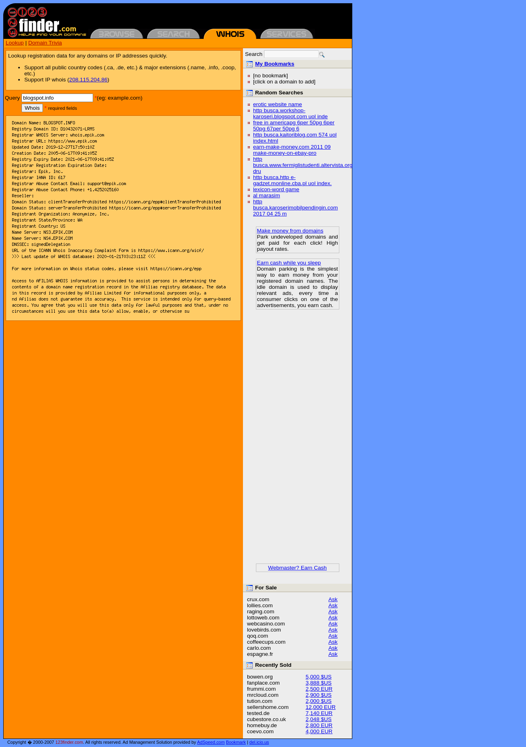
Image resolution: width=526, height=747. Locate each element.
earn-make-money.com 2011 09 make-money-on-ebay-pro (292, 150)
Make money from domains (290, 231)
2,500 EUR (319, 689)
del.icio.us (259, 742)
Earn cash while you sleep (289, 263)
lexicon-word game (276, 189)
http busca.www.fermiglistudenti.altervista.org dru (303, 165)
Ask (333, 599)
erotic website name (277, 104)
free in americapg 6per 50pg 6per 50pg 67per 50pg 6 (293, 126)
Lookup (15, 43)
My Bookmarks (274, 64)
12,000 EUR (321, 707)
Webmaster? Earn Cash (297, 568)
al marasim (266, 195)
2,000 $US (319, 701)
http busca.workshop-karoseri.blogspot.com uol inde (290, 113)
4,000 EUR (319, 731)
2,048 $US (319, 719)
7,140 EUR (319, 713)
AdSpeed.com (211, 742)
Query (12, 98)
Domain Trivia (45, 43)
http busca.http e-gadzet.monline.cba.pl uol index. (292, 180)
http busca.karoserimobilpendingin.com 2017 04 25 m (295, 207)
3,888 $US (319, 683)
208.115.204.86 (88, 80)
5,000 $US (319, 677)
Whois (32, 108)
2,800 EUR (319, 725)
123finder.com (69, 742)
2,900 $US (319, 695)
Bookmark (236, 742)
